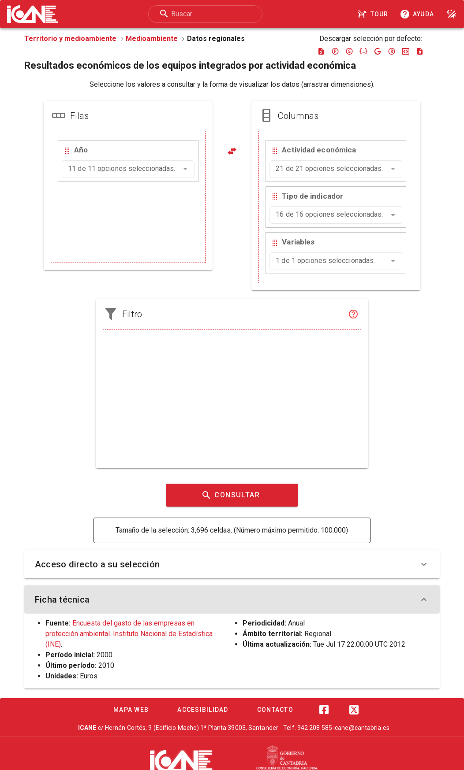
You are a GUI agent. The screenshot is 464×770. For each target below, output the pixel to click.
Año (81, 149)
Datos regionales (216, 38)
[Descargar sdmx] (349, 51)
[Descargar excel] (321, 51)
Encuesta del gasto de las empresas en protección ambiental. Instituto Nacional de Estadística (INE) (129, 633)
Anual (296, 623)
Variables (298, 241)
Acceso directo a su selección (232, 564)
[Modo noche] (451, 14)
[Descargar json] (363, 51)
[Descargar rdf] (392, 51)
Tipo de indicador (312, 196)
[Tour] (374, 14)
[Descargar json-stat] (406, 51)
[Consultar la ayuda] (419, 14)
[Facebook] (324, 710)
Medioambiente (152, 38)
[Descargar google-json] (377, 51)
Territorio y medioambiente (70, 38)
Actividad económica (319, 149)
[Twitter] (354, 710)
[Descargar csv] (420, 51)
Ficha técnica (232, 599)
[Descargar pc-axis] (335, 51)
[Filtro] (353, 314)
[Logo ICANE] (32, 14)
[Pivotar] (232, 151)
